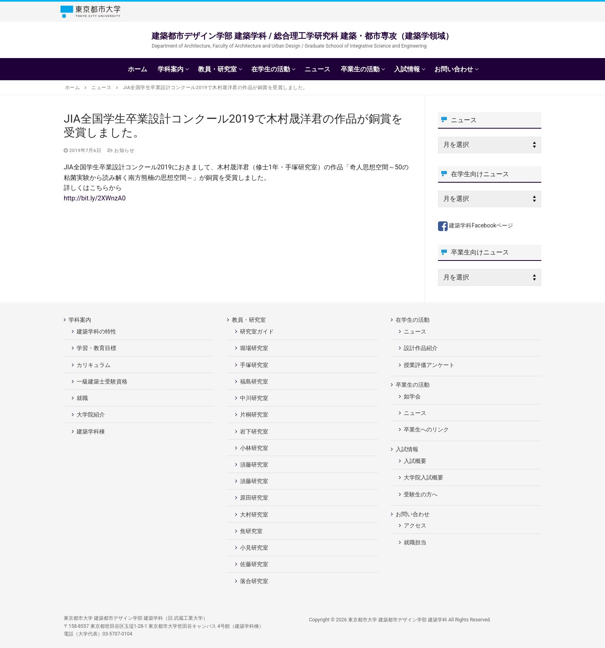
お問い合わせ (413, 514)
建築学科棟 (91, 431)
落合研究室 (254, 581)
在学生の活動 (413, 320)
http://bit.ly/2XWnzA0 (94, 198)
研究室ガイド (257, 331)
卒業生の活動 (413, 384)
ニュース (415, 331)
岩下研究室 (254, 431)
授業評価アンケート (429, 365)
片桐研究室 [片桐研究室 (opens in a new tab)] (254, 414)
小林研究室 (254, 448)
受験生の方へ (421, 494)
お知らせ (121, 150)
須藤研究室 (254, 464)
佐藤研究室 (254, 564)
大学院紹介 (91, 414)
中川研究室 (254, 398)
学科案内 (80, 320)
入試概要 (415, 461)
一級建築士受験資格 (102, 381)
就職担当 (415, 542)
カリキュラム (94, 365)
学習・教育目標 (96, 348)
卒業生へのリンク (426, 429)
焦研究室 (251, 531)
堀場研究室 (254, 348)
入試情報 (407, 449)
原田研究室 (254, 497)
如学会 (412, 396)
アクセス (415, 525)
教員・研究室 (249, 320)
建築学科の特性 (96, 331)
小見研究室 (254, 547)
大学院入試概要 (423, 477)
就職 (82, 398)
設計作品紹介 (421, 348)
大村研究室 (254, 514)
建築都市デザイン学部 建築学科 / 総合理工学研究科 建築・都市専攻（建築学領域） (302, 36)
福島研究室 (254, 381)
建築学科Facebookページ (475, 225)
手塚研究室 (254, 365)
